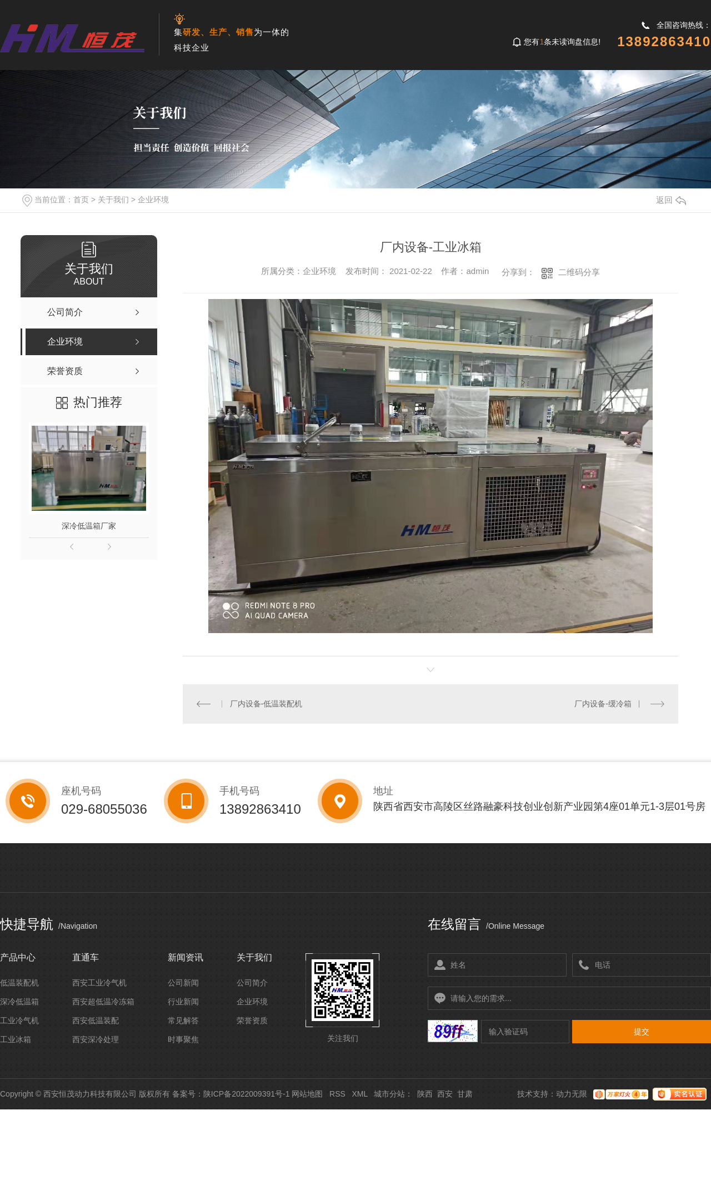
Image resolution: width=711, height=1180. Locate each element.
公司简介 (252, 982)
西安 (445, 1093)
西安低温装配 (95, 1020)
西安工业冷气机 (99, 982)
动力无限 (571, 1093)
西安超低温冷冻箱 (103, 1001)
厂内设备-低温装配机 (266, 703)
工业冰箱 (15, 1039)
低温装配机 (19, 982)
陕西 (425, 1093)
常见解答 (183, 1020)
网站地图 (307, 1093)
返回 (671, 200)
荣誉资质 (252, 1020)
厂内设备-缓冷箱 (603, 703)
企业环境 (153, 199)
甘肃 (465, 1093)
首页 (81, 199)
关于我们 (113, 199)
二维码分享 (579, 272)
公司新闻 (183, 982)
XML (359, 1093)
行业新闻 (183, 1001)
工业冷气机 (19, 1020)
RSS (337, 1093)
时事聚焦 (183, 1039)
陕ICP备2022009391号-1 (246, 1093)
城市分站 (389, 1093)
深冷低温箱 (19, 1001)
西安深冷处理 (95, 1039)
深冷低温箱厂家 (89, 525)
